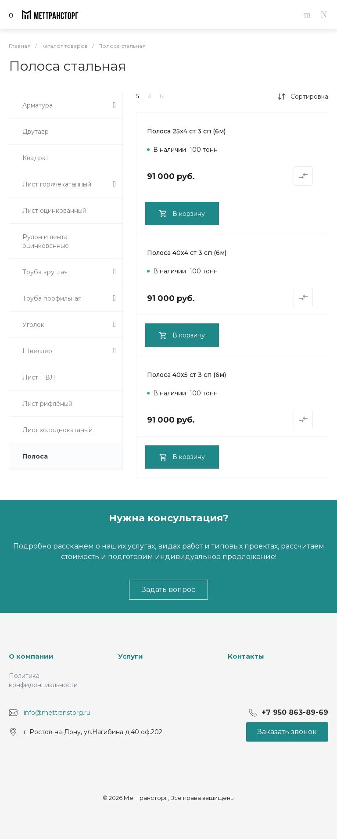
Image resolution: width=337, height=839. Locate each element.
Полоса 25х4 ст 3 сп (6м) (186, 131)
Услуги (130, 656)
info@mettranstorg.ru (57, 712)
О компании (31, 656)
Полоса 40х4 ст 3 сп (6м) (186, 253)
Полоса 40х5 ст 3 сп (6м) (186, 375)
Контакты (246, 656)
